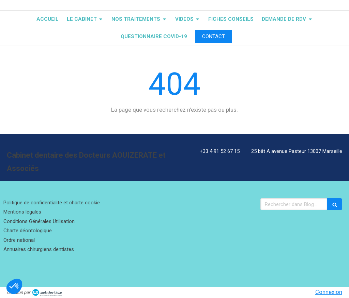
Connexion (328, 291)
